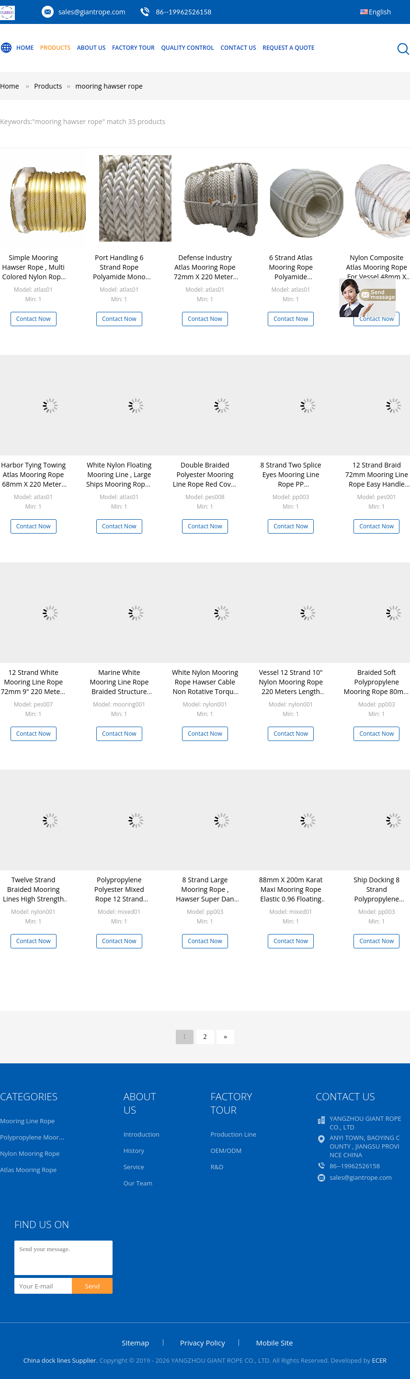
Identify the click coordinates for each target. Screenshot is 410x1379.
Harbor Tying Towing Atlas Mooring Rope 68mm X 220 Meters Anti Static (33, 479)
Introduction (141, 1134)
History (134, 1150)
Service (134, 1166)
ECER (379, 1360)
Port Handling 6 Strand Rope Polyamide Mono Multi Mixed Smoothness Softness (119, 281)
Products (55, 48)
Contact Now (33, 319)
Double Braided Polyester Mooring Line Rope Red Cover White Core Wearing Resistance (205, 484)
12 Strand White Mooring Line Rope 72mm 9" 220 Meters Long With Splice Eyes (33, 691)
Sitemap (135, 1342)
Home (17, 48)
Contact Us (238, 48)
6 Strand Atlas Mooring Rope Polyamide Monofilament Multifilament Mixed (291, 276)
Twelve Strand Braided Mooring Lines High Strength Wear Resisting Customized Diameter (33, 903)
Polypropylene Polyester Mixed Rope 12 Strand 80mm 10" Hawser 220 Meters (119, 899)
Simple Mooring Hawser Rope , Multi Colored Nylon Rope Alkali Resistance (33, 272)
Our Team (138, 1183)
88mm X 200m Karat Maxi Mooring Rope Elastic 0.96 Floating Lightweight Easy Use (291, 894)
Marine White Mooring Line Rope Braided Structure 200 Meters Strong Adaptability (119, 691)
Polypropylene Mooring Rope (42, 1137)
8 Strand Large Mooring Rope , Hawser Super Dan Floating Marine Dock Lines (205, 899)
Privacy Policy (202, 1342)
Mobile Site (274, 1342)
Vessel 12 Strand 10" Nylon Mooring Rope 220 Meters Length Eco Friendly (291, 687)
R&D (216, 1166)
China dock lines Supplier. (61, 1360)
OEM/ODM (225, 1150)
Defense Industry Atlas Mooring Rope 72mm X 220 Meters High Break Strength (204, 272)
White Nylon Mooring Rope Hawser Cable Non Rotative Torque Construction (205, 687)
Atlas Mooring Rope (28, 1169)
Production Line (233, 1134)
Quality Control (187, 48)
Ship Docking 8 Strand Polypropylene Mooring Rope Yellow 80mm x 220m (377, 899)
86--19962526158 (183, 12)
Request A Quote (288, 48)
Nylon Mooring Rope (29, 1153)
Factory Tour (133, 48)
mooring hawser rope (109, 86)
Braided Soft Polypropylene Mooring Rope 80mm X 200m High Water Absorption (377, 691)
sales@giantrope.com (91, 11)
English (380, 11)
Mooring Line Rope (27, 1121)
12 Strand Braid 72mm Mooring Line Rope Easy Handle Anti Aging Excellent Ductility (376, 484)
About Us (91, 48)
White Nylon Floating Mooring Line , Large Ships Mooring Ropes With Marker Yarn (119, 479)
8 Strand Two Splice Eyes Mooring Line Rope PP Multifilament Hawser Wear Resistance (291, 488)
